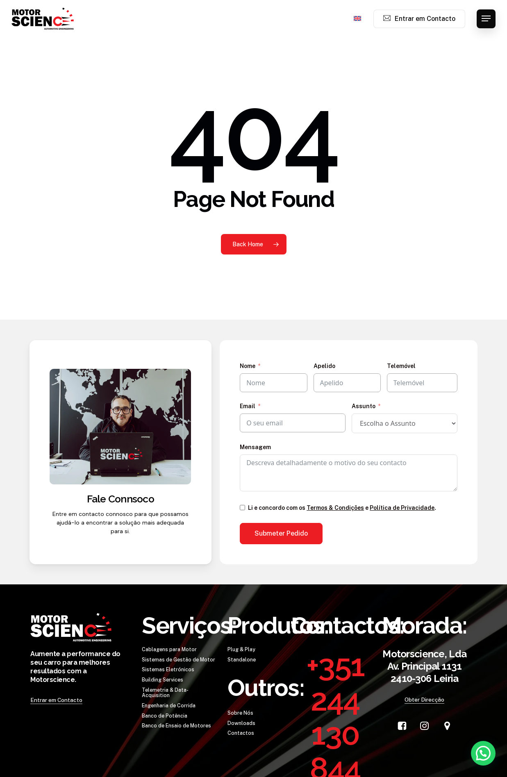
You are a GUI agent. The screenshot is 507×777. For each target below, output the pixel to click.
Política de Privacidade (402, 507)
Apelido (324, 366)
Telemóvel (401, 366)
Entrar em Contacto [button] (56, 700)
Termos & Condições (335, 507)
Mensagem (255, 447)
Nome (247, 366)
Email (247, 406)
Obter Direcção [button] (424, 699)
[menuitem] (357, 19)
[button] (486, 18)
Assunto (363, 406)
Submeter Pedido (281, 533)
